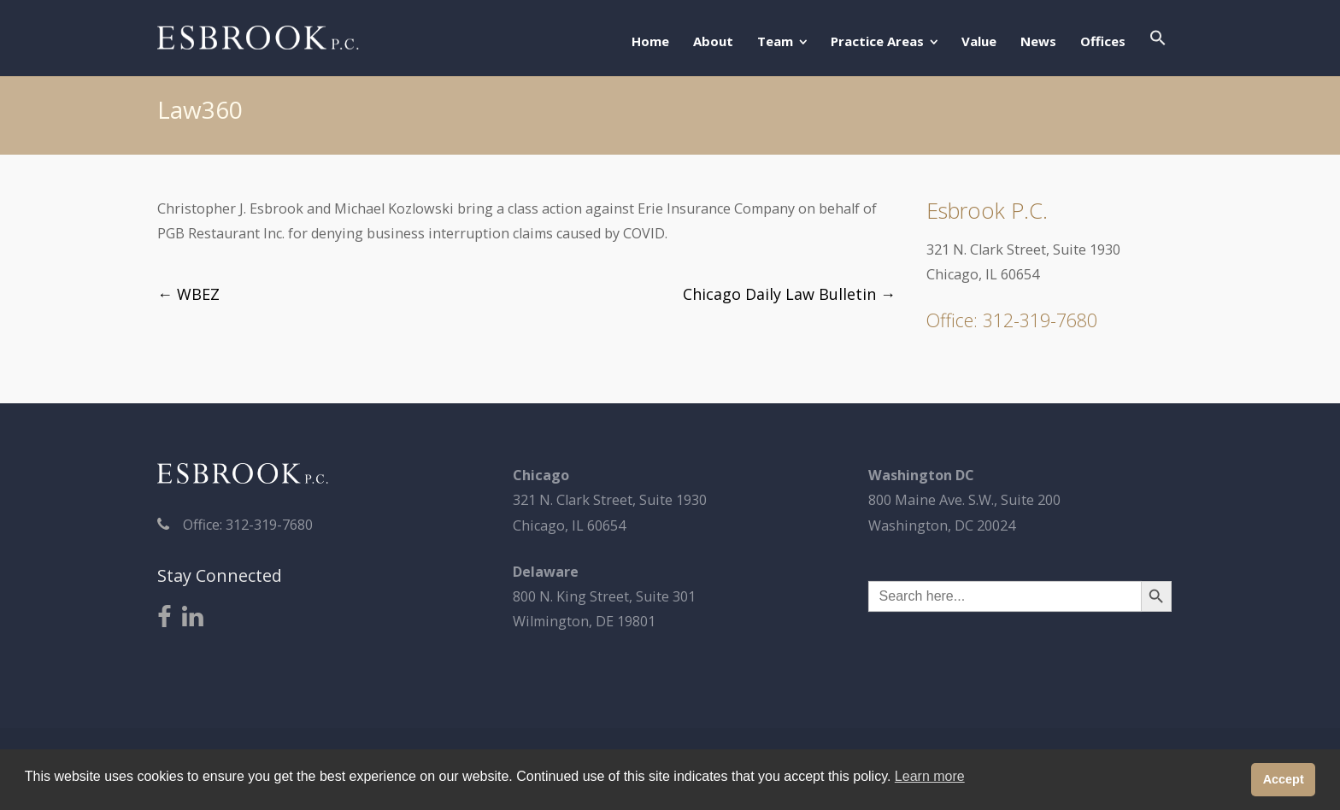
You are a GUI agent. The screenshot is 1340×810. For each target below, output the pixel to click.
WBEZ (188, 294)
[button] (1157, 39)
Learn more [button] (930, 776)
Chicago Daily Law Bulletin (789, 294)
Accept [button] (1283, 779)
